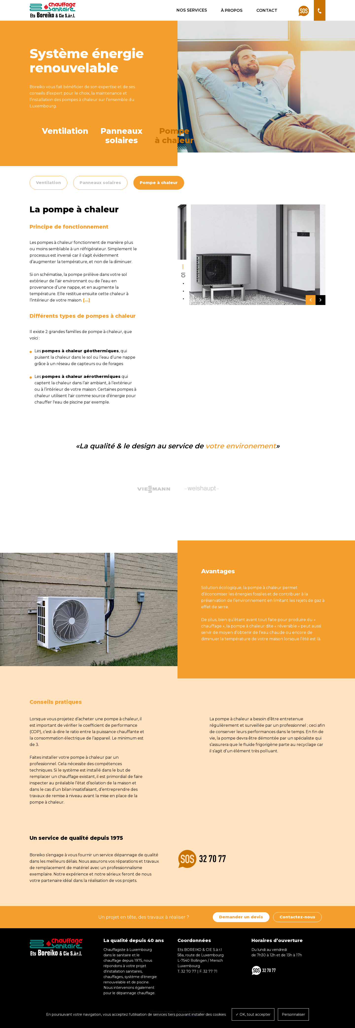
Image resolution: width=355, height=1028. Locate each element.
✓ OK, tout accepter (253, 1014)
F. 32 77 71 (208, 971)
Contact (266, 10)
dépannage (125, 855)
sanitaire (124, 955)
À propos (232, 10)
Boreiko (37, 855)
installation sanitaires (124, 971)
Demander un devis (241, 917)
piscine (76, 402)
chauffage (112, 960)
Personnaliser (293, 1014)
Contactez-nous (297, 917)
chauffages (113, 977)
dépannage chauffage (135, 993)
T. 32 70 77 (187, 971)
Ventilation (65, 131)
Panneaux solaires (100, 182)
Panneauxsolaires (121, 135)
